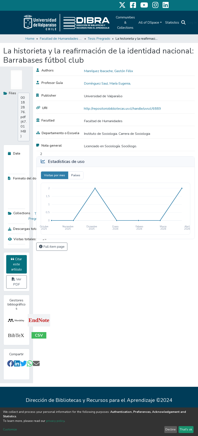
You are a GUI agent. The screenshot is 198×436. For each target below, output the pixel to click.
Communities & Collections (125, 22)
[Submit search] (183, 22)
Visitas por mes (54, 175)
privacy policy (55, 421)
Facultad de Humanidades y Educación (61, 38)
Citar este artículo (16, 264)
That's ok (186, 429)
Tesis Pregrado (99, 38)
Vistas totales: (22, 239)
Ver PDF (16, 282)
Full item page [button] (52, 246)
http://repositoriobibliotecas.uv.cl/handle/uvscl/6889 (122, 108)
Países (75, 175)
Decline (170, 429)
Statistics (172, 22)
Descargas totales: (24, 228)
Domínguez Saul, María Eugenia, (107, 83)
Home (30, 38)
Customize (10, 429)
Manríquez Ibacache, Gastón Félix (108, 71)
